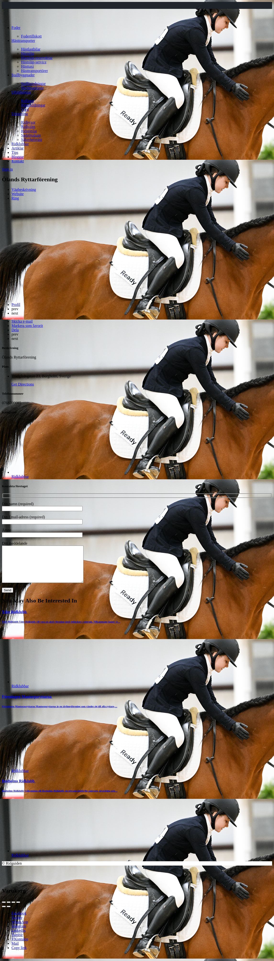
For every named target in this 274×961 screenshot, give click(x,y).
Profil (15, 305)
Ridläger (27, 101)
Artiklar (17, 148)
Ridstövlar (29, 131)
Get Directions (22, 384)
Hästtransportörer (34, 71)
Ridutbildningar (33, 105)
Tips (14, 152)
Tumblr (17, 942)
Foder (15, 28)
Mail (15, 951)
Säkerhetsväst (31, 140)
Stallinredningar (33, 84)
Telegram (18, 933)
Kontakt (17, 161)
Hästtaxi (27, 66)
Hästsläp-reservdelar (37, 58)
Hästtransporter (23, 41)
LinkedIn (18, 938)
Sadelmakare (31, 135)
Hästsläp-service (33, 62)
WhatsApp (19, 929)
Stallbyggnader (23, 75)
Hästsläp (27, 53)
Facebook (18, 920)
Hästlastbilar (30, 49)
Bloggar (17, 157)
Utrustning (19, 114)
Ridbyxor (28, 122)
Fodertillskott (31, 36)
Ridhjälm (28, 127)
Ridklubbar (20, 144)
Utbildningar (21, 92)
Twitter (16, 925)
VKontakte (19, 946)
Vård (25, 109)
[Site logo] (11, 19)
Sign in (7, 169)
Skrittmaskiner (32, 88)
